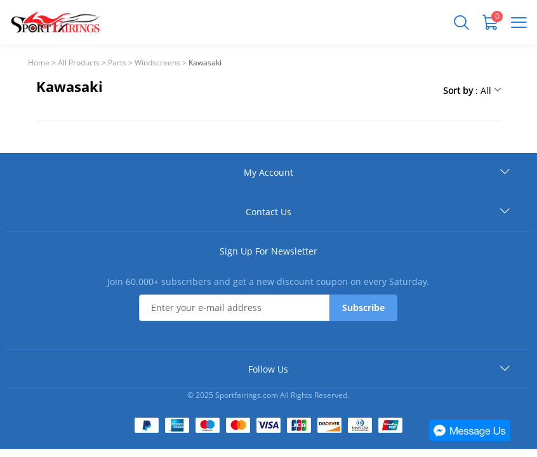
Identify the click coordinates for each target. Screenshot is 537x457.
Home (39, 62)
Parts (117, 62)
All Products (79, 62)
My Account (268, 172)
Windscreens (157, 62)
